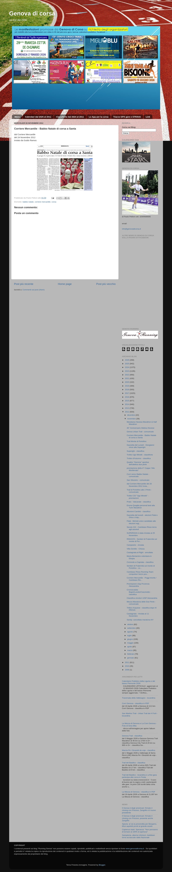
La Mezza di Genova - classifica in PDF (138, 792)
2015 (127, 401)
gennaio (131, 658)
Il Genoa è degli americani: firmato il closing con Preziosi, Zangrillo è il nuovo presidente (139, 810)
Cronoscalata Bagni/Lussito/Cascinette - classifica (139, 592)
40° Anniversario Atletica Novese (140, 428)
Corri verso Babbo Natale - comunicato (138, 475)
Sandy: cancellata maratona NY (140, 620)
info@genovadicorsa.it (131, 229)
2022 (127, 375)
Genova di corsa (32, 13)
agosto (130, 632)
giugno (130, 639)
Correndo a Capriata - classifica (140, 562)
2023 (127, 371)
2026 (127, 360)
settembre (131, 628)
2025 (127, 364)
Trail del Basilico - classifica (133, 763)
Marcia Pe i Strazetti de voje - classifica (138, 750)
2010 (127, 666)
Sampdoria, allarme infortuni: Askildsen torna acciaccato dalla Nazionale (138, 836)
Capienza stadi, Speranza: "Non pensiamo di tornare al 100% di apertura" (140, 830)
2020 (127, 382)
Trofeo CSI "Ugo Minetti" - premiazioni (138, 497)
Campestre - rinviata (135, 545)
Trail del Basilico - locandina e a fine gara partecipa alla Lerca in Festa (139, 776)
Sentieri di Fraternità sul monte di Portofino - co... (141, 567)
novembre (131, 419)
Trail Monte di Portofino (136, 441)
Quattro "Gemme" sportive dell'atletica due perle (138, 463)
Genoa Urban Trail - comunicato (140, 432)
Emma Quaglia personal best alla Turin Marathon (141, 506)
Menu (17, 117)
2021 (127, 378)
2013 (127, 408)
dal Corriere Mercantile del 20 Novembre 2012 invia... (139, 485)
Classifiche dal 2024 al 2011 (70, 117)
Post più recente (23, 283)
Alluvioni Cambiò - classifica (138, 511)
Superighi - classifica (135, 451)
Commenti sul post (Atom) (34, 290)
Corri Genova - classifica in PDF (135, 703)
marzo (130, 650)
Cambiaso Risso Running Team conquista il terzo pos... (140, 573)
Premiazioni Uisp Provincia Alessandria (138, 585)
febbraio (131, 654)
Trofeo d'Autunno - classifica (139, 458)
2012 (127, 412)
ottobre (130, 624)
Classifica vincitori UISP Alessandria (142, 598)
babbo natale (28, 202)
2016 (127, 397)
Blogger (102, 865)
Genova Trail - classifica (132, 736)
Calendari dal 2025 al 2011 (38, 117)
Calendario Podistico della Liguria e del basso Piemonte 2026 (138, 682)
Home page (65, 283)
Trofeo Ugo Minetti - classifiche (140, 455)
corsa (54, 202)
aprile (129, 647)
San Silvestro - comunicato (138, 480)
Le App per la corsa (98, 117)
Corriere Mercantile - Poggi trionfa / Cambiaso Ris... (141, 579)
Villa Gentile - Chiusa (135, 549)
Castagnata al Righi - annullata (140, 552)
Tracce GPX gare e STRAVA (127, 117)
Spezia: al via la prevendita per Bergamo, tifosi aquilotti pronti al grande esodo (139, 825)
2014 (127, 404)
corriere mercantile (43, 202)
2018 (127, 389)
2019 (127, 386)
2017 (127, 393)
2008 (127, 670)
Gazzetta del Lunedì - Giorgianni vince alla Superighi (140, 446)
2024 (127, 367)
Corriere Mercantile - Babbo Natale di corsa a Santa (141, 436)
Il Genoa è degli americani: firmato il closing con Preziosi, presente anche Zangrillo (137, 818)
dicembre (131, 415)
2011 (127, 662)
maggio (130, 643)
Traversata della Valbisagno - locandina (138, 698)
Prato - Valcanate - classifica (139, 502)
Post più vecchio (106, 283)
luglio (129, 635)
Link (148, 117)
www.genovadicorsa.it (135, 849)
